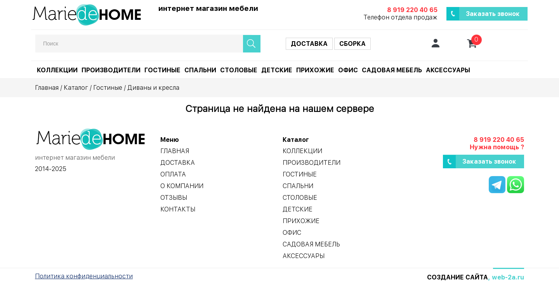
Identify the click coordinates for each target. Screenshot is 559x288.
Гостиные (162, 70)
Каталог (76, 87)
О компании (181, 186)
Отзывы (173, 197)
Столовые (238, 70)
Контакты (177, 209)
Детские (276, 70)
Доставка (309, 43)
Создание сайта (457, 277)
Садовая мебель (392, 70)
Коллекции (57, 70)
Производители (111, 70)
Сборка (352, 43)
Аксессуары (448, 70)
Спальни (200, 70)
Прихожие (315, 70)
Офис (348, 70)
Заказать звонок (493, 13)
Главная (47, 87)
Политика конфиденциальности (84, 276)
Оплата (173, 174)
